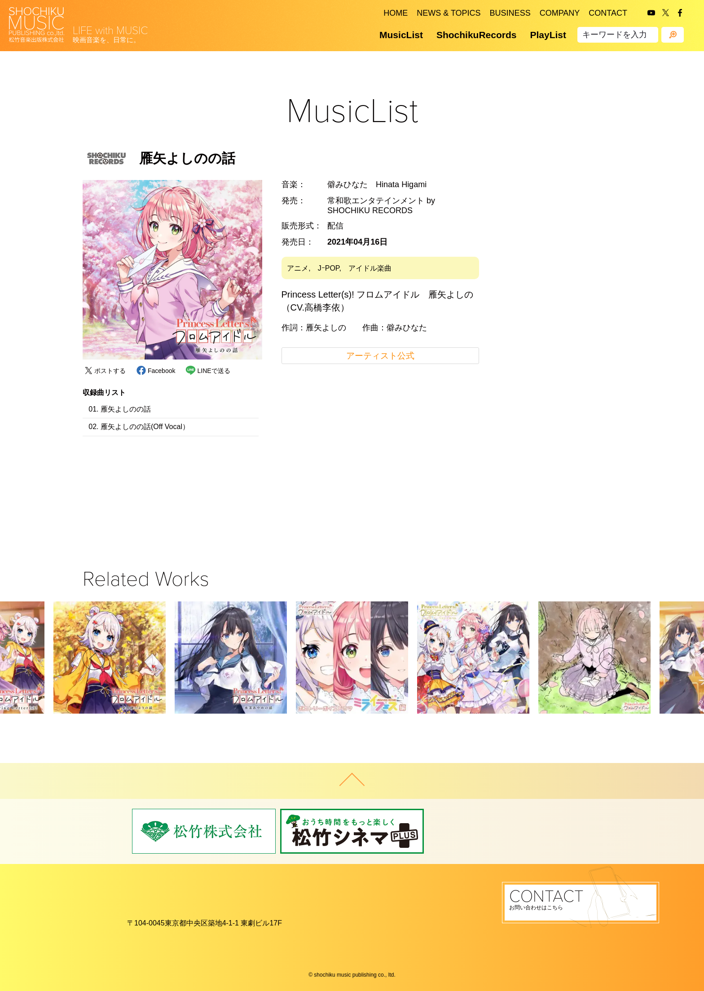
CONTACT (608, 13)
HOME (395, 13)
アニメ (297, 268)
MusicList (401, 35)
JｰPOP (328, 268)
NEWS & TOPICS (448, 13)
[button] (94, 659)
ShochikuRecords (476, 35)
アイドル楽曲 (370, 268)
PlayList (548, 35)
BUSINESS (510, 13)
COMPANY (560, 13)
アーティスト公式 (380, 355)
